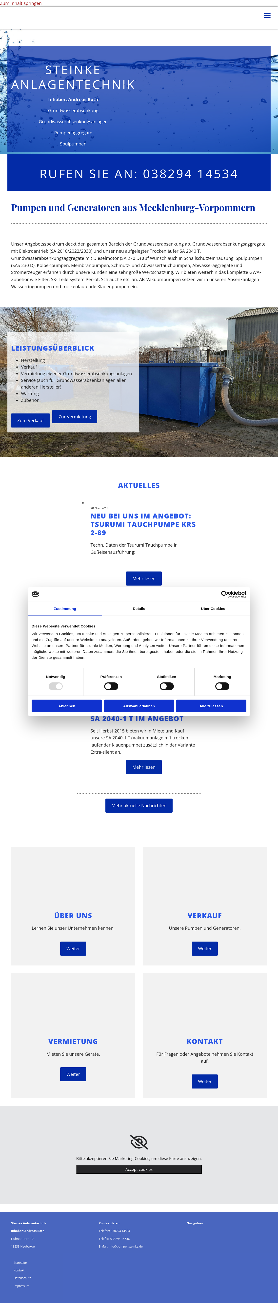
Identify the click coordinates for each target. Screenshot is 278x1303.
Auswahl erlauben (139, 706)
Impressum (21, 1286)
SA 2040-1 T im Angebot (137, 718)
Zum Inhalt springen (21, 3)
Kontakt (19, 1270)
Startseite (20, 1263)
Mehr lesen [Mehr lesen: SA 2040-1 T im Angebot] (144, 767)
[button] (30, 420)
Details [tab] (139, 608)
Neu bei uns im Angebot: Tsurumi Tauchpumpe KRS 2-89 (143, 524)
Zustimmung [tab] (65, 608)
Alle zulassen (211, 706)
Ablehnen (66, 706)
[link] (139, 1142)
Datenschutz (22, 1278)
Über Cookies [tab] (213, 608)
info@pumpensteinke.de (126, 1246)
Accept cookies (139, 1169)
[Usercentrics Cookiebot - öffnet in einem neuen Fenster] (224, 594)
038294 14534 (120, 1231)
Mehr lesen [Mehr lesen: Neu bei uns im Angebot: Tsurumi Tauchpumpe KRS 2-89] (144, 578)
